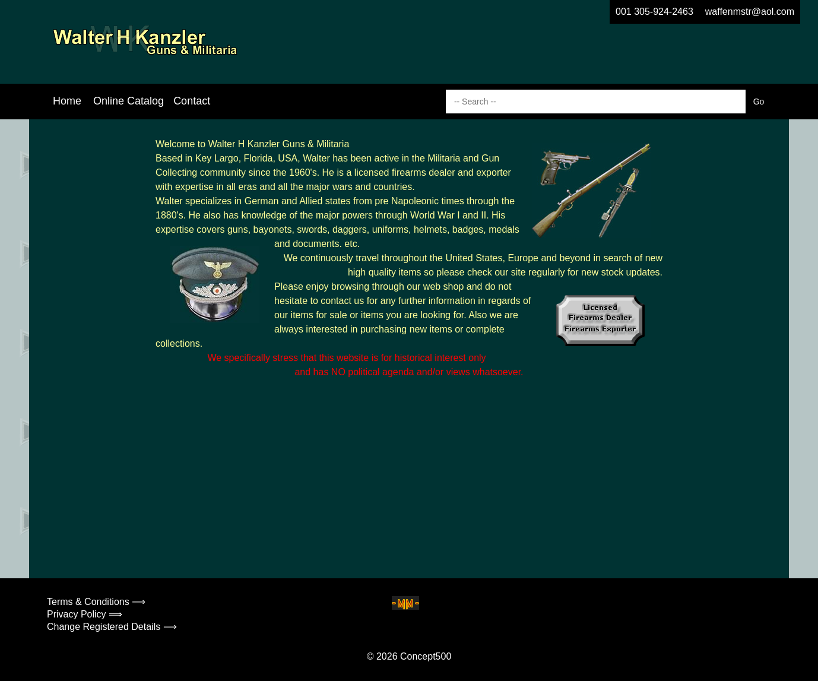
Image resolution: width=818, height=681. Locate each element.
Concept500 (425, 656)
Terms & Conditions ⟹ (96, 602)
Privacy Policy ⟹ (84, 614)
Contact (191, 101)
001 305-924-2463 (654, 12)
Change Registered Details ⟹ (112, 627)
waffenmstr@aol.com (749, 12)
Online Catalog (128, 101)
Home (67, 101)
